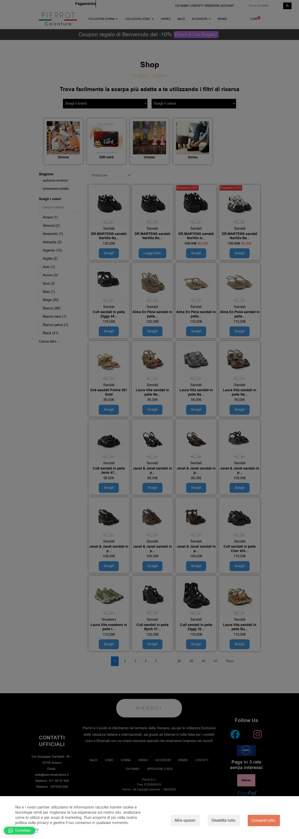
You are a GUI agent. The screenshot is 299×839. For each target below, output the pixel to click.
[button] (19, 830)
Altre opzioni (184, 820)
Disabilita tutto (223, 820)
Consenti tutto (263, 820)
